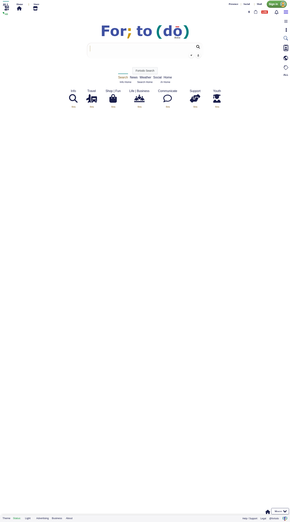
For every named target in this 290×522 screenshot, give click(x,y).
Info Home (125, 82)
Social (157, 77)
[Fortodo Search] (145, 70)
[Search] (198, 46)
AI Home (165, 82)
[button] (286, 21)
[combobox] (145, 50)
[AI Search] (191, 55)
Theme (6, 518)
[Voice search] (198, 55)
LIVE (264, 12)
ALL (285, 74)
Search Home (144, 82)
